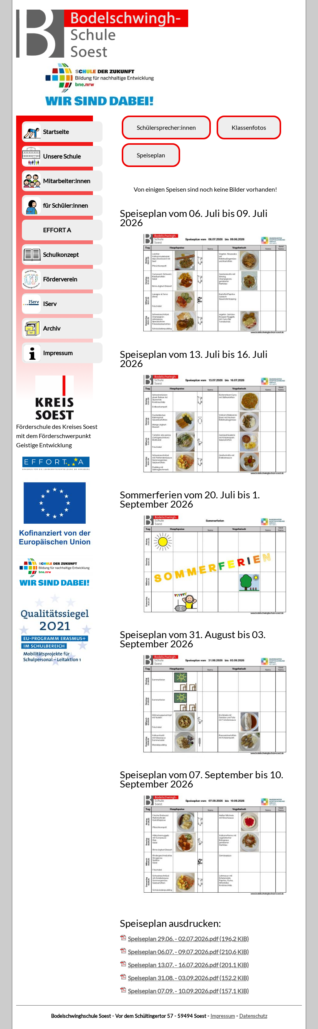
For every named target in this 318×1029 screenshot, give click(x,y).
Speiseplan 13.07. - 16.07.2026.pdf (188, 964)
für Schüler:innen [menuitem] (65, 205)
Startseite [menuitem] (56, 131)
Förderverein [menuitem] (60, 279)
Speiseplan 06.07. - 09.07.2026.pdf (188, 951)
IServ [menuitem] (49, 303)
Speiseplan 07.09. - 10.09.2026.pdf (188, 990)
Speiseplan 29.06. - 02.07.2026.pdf (188, 938)
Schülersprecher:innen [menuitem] (166, 127)
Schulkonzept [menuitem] (61, 254)
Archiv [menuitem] (51, 328)
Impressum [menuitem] (58, 352)
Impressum (222, 1016)
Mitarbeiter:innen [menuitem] (66, 180)
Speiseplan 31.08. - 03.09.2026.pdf (188, 977)
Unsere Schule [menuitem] (62, 156)
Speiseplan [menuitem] (151, 155)
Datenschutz (253, 1016)
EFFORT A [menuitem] (57, 229)
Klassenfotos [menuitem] (249, 127)
